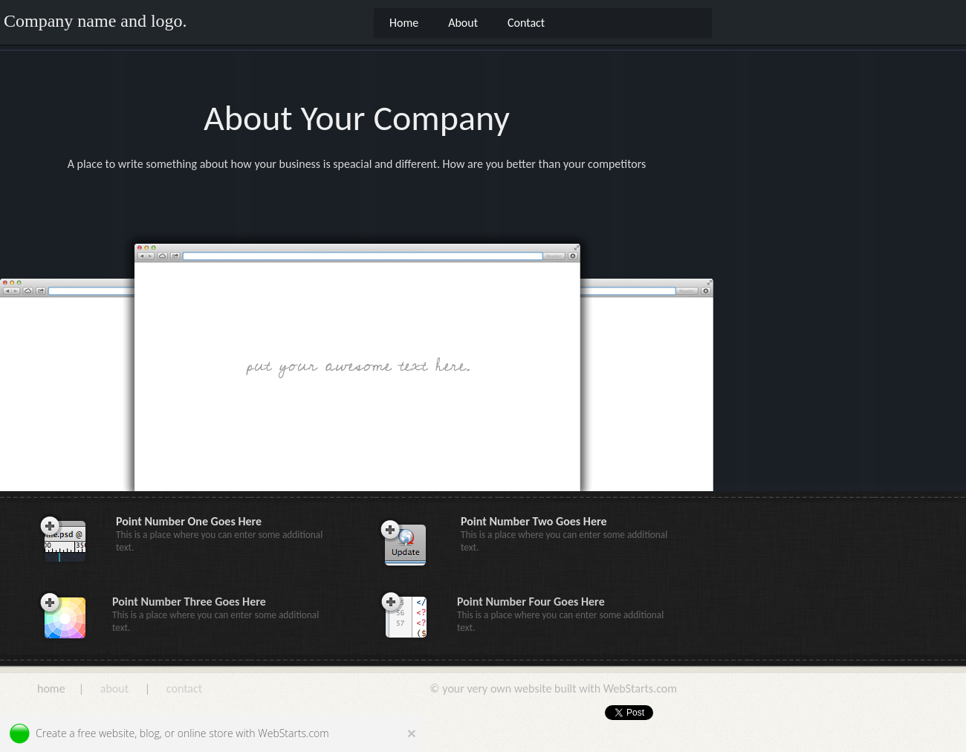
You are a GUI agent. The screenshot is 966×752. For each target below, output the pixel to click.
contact (184, 688)
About (463, 23)
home (52, 688)
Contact (526, 23)
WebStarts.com (293, 733)
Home (403, 23)
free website (105, 733)
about (114, 688)
